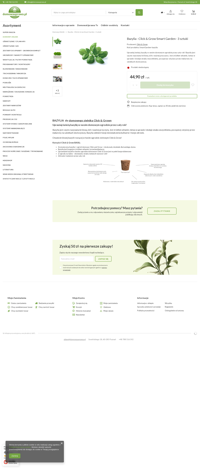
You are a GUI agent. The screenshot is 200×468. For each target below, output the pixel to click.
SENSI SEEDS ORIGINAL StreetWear (18, 174)
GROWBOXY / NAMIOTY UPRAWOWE (18, 55)
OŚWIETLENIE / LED (11, 46)
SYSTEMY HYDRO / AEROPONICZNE (17, 124)
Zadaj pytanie (162, 211)
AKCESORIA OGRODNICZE (13, 147)
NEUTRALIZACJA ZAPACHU (14, 87)
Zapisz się (103, 259)
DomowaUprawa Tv (87, 25)
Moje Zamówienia (17, 298)
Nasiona (7, 165)
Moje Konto (78, 298)
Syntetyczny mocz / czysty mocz (19, 179)
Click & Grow (142, 44)
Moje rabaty (108, 311)
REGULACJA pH (9, 110)
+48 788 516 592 (11, 2)
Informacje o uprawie (63, 25)
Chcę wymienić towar (19, 311)
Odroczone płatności (139, 106)
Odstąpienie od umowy (174, 311)
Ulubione (107, 307)
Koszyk (79, 307)
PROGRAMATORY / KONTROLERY (16, 64)
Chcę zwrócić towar (46, 307)
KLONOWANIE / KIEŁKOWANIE (15, 69)
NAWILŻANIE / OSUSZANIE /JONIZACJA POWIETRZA (19, 94)
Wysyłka (168, 303)
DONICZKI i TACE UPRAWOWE (15, 78)
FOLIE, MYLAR (8, 137)
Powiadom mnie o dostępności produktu (162, 96)
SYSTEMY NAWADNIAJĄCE (14, 128)
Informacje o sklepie (145, 303)
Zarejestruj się (81, 303)
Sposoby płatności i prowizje (149, 307)
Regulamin (169, 307)
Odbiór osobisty (109, 25)
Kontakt (125, 25)
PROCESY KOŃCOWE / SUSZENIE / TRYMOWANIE (23, 151)
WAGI (5, 156)
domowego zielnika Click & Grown (90, 120)
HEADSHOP (7, 160)
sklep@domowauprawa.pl (36, 2)
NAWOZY (7, 101)
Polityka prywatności (145, 311)
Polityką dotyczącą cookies (20, 447)
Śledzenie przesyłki (46, 303)
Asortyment (12, 25)
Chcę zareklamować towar (21, 307)
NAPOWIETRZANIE (11, 133)
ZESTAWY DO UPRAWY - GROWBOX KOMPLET (22, 51)
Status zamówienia (18, 303)
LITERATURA (8, 170)
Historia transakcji (83, 311)
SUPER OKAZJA (9, 32)
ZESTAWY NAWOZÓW (12, 105)
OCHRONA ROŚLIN (10, 142)
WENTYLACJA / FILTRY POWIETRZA (17, 60)
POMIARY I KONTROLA (12, 115)
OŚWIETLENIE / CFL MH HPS (14, 41)
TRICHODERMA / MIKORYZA (14, 73)
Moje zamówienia (110, 303)
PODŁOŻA (7, 83)
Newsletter (80, 315)
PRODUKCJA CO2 (10, 119)
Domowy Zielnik (10, 37)
